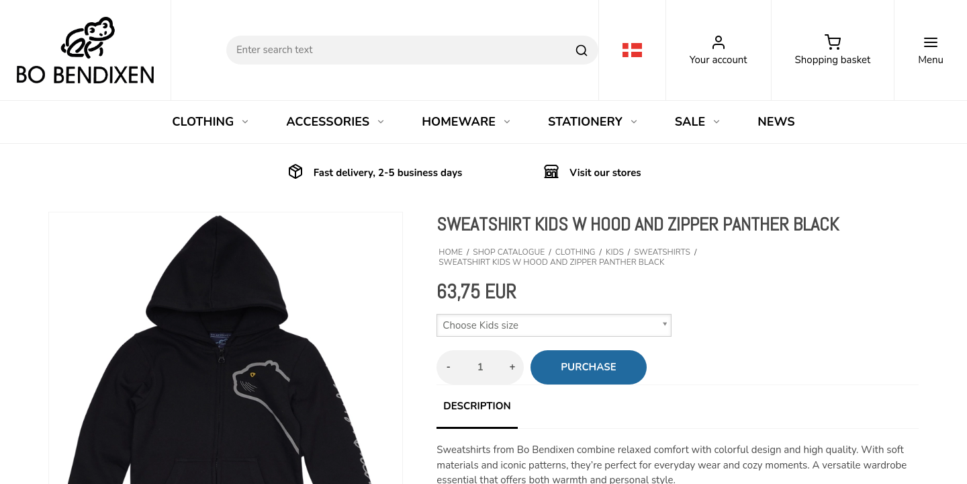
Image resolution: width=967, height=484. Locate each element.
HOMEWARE (467, 122)
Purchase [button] (588, 367)
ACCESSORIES (335, 122)
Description (476, 406)
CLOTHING (211, 122)
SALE (698, 122)
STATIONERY (593, 122)
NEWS (775, 122)
